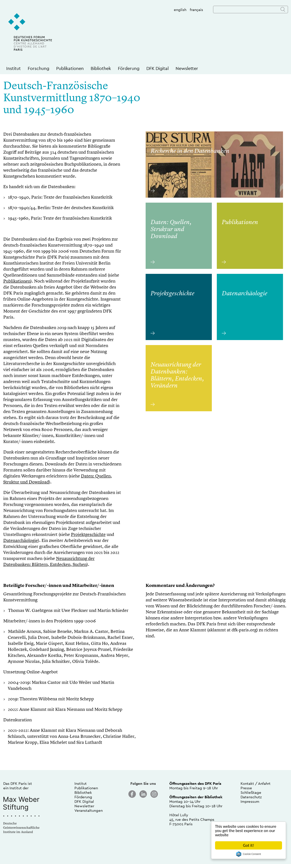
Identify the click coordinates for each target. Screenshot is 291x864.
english (180, 9)
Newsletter (187, 68)
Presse (246, 788)
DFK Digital (157, 68)
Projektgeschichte (88, 534)
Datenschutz (251, 797)
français (196, 9)
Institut (13, 68)
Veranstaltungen (88, 810)
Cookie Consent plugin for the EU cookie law (248, 854)
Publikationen (70, 68)
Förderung (128, 68)
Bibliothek (101, 68)
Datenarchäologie (20, 540)
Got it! (248, 845)
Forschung (38, 68)
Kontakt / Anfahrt (256, 783)
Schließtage (251, 792)
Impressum (250, 801)
